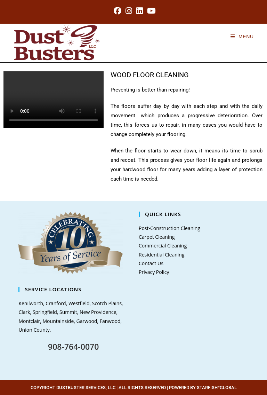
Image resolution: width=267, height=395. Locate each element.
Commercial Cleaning (163, 245)
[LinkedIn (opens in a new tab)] (139, 11)
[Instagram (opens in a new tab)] (128, 11)
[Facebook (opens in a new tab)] (117, 11)
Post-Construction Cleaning (169, 228)
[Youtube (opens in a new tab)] (150, 11)
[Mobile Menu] (242, 36)
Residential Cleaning (162, 254)
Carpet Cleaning (157, 237)
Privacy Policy (154, 272)
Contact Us (151, 263)
